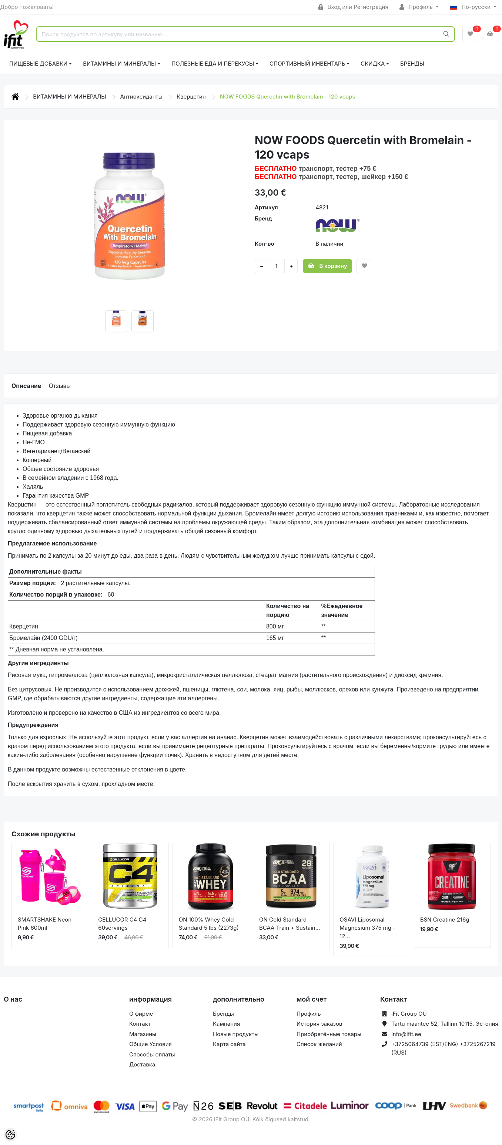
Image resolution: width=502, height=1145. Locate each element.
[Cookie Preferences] (10, 1134)
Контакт (140, 1023)
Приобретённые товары (329, 1034)
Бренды (412, 63)
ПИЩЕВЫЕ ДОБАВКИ (38, 63)
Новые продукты (235, 1034)
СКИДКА (373, 63)
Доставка (142, 1064)
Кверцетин (192, 96)
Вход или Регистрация (353, 6)
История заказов (319, 1023)
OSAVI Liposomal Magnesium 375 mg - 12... (367, 928)
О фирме (141, 1013)
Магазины (142, 1034)
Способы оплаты (152, 1054)
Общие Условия (150, 1044)
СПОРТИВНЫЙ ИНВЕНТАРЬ (307, 63)
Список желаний (319, 1044)
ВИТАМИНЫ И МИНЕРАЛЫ (119, 63)
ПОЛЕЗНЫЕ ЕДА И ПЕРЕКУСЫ (212, 63)
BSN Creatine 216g (444, 919)
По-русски (471, 6)
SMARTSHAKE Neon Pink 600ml (44, 924)
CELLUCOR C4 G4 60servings (122, 924)
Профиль (416, 6)
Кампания (226, 1023)
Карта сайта (229, 1044)
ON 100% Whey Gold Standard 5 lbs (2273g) (209, 924)
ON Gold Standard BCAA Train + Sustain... (289, 924)
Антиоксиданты (142, 96)
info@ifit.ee (406, 1034)
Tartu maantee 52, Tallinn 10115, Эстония (444, 1023)
